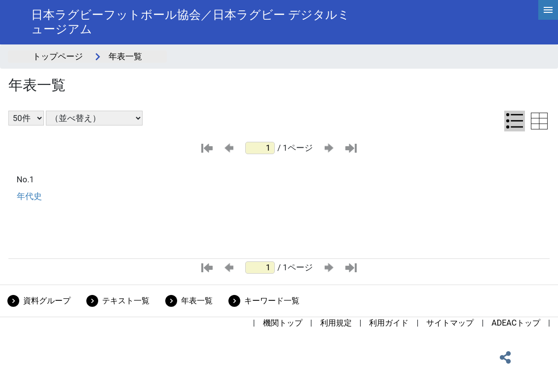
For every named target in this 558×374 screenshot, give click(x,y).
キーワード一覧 (271, 300)
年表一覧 (197, 300)
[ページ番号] (260, 148)
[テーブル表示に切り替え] (539, 121)
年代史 (29, 196)
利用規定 (336, 323)
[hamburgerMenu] (548, 10)
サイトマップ (450, 323)
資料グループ (47, 300)
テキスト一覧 (125, 300)
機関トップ (282, 323)
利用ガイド (389, 323)
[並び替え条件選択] (94, 118)
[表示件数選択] (26, 118)
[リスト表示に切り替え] (514, 121)
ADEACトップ (515, 323)
